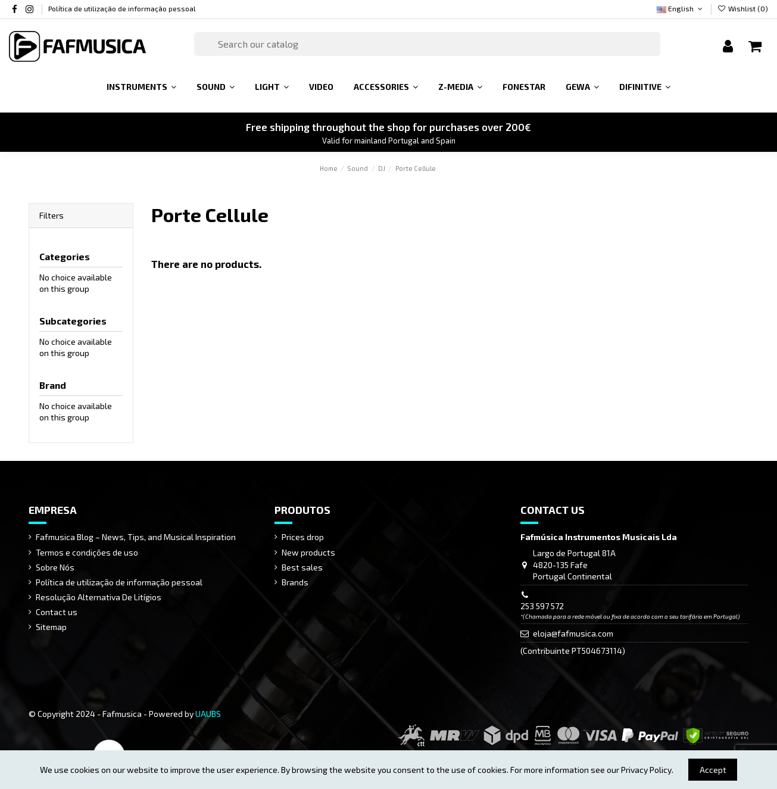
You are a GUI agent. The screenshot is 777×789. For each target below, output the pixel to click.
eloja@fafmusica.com (573, 633)
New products (308, 552)
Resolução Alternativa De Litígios (98, 597)
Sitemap (51, 627)
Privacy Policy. (647, 770)
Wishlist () (742, 8)
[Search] (427, 44)
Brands (295, 582)
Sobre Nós (55, 567)
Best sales (302, 567)
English (680, 8)
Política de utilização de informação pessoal (122, 8)
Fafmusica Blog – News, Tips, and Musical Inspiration (136, 537)
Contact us (56, 612)
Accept (713, 770)
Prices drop (303, 537)
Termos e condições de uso (87, 552)
